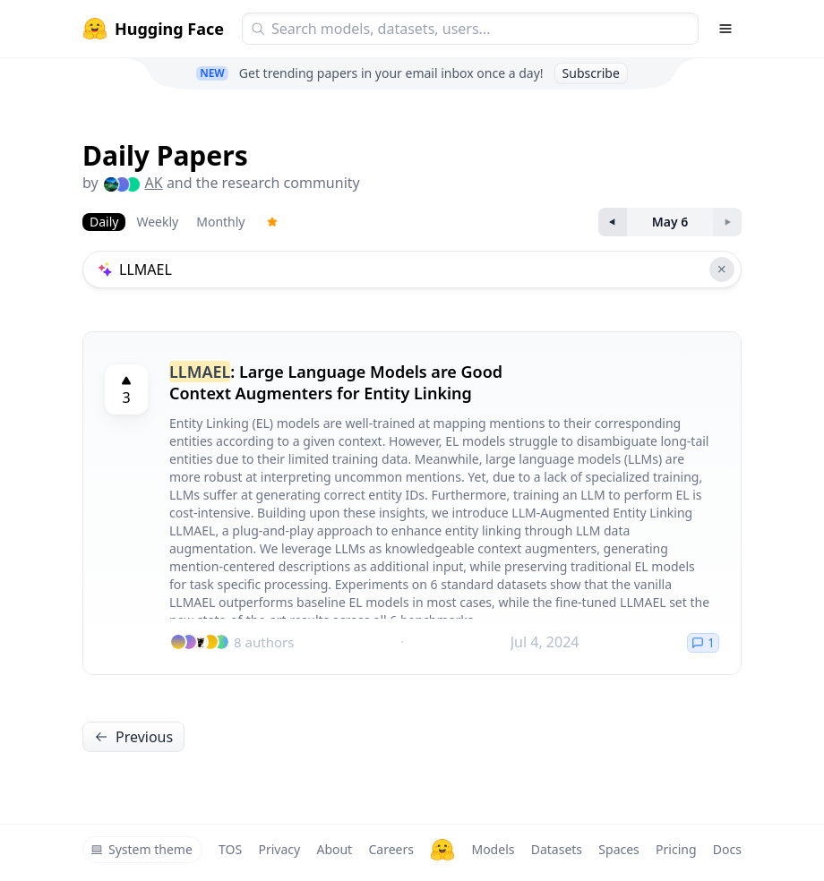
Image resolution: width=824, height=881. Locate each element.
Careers (390, 849)
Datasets (556, 849)
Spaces (618, 849)
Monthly (220, 221)
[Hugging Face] (442, 849)
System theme (141, 849)
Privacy (279, 849)
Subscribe (591, 72)
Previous (133, 737)
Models (492, 849)
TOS (230, 849)
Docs (727, 849)
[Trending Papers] (272, 222)
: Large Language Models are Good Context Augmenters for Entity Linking (335, 382)
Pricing (676, 849)
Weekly (157, 221)
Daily (104, 221)
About (334, 849)
